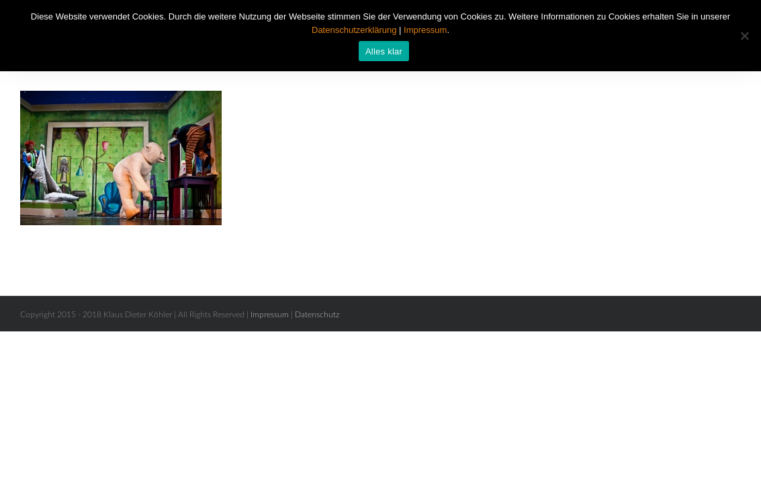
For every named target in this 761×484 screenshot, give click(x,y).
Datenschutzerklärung (354, 30)
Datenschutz (317, 315)
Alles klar (383, 51)
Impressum (270, 315)
